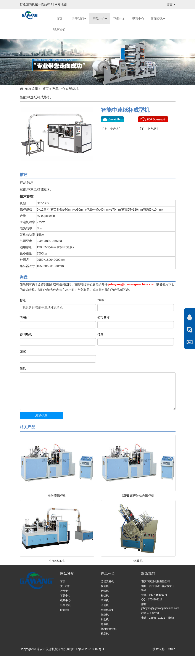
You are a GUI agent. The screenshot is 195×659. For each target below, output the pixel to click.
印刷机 (105, 605)
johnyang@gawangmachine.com (131, 284)
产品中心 (100, 18)
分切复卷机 (107, 581)
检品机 (105, 633)
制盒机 (105, 619)
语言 (171, 4)
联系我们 (59, 29)
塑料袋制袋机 (108, 628)
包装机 (105, 624)
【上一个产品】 (111, 129)
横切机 (105, 586)
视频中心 (138, 18)
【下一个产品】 (148, 129)
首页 (59, 18)
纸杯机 (74, 89)
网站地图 (61, 4)
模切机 (105, 595)
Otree (171, 649)
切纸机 (105, 590)
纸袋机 (105, 614)
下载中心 (119, 18)
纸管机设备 (107, 609)
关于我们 (79, 18)
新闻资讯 (158, 18)
